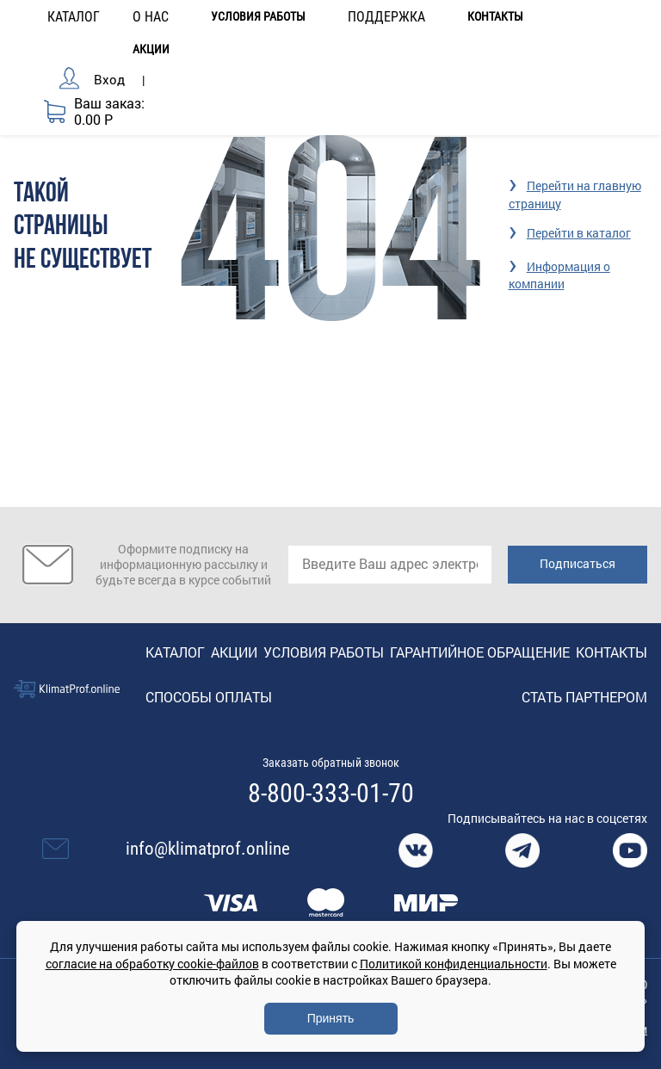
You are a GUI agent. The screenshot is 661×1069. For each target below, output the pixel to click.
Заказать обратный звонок (331, 762)
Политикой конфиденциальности (453, 963)
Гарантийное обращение (480, 652)
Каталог (175, 652)
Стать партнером (584, 697)
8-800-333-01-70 (331, 793)
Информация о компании (559, 275)
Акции (151, 49)
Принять (331, 1018)
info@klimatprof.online (208, 848)
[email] (389, 565)
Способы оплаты (208, 697)
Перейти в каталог (579, 233)
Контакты (495, 16)
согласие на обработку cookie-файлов (152, 963)
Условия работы (258, 16)
